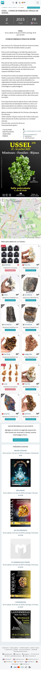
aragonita (27, 354)
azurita (5, 414)
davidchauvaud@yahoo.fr (30, 134)
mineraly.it (8, 661)
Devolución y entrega (12, 649)
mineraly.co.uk (18, 659)
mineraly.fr (7, 659)
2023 (10, 7)
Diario (5, 7)
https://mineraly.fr (30, 656)
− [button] (2, 204)
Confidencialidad (24, 647)
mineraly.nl (29, 661)
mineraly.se (24, 664)
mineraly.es (18, 661)
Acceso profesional (24, 649)
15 (18, 7)
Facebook (17, 654)
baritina (6, 354)
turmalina (27, 295)
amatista (6, 265)
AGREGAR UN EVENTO (20, 440)
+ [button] (2, 201)
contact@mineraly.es (15, 656)
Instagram (26, 654)
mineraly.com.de (32, 659)
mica (4, 295)
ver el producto (10, 270)
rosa (4, 384)
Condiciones (5, 647)
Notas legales (14, 647)
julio (14, 7)
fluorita (26, 265)
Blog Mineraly (7, 654)
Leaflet (23, 237)
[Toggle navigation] (37, 3)
